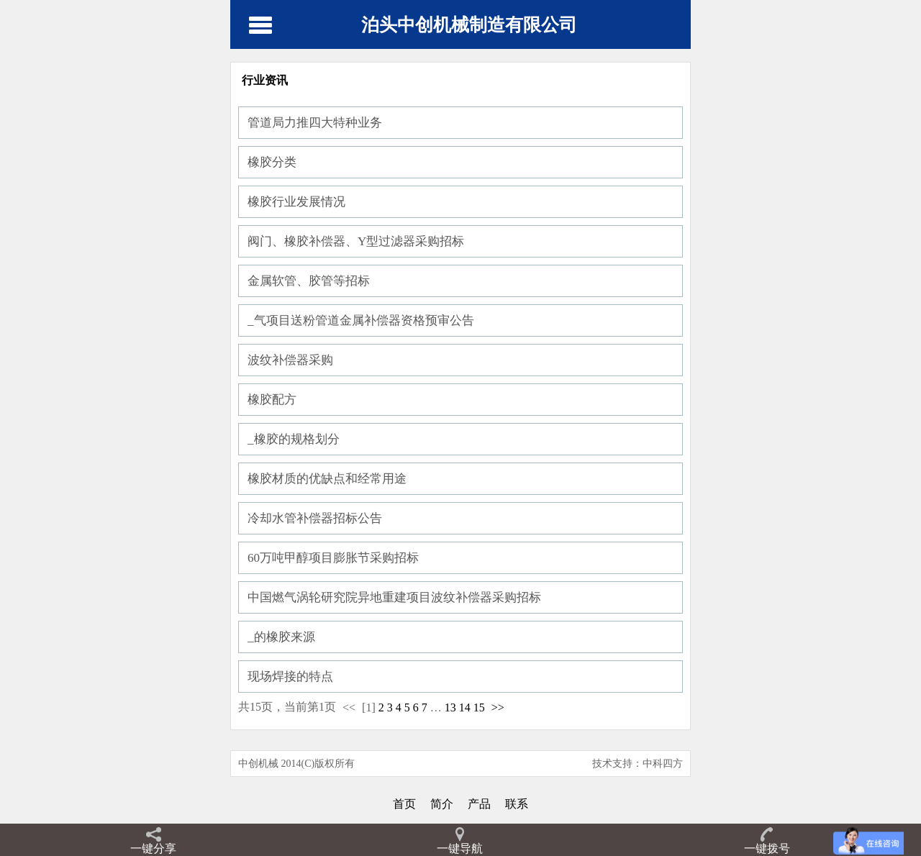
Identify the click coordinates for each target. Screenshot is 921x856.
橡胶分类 (272, 162)
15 (479, 707)
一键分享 (153, 848)
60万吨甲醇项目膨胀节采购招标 (333, 558)
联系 (516, 804)
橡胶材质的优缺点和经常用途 (327, 479)
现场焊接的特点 (290, 676)
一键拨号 (767, 848)
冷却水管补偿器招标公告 (315, 518)
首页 (404, 804)
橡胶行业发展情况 (296, 202)
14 (465, 707)
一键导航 (460, 848)
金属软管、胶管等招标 (309, 281)
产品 (479, 804)
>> (497, 707)
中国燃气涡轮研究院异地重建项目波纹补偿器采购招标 (394, 597)
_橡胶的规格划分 (294, 439)
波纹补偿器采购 (290, 360)
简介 (441, 804)
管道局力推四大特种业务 (315, 122)
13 (450, 707)
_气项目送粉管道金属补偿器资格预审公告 (361, 320)
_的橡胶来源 (281, 637)
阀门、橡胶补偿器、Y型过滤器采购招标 (356, 241)
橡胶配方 (272, 399)
